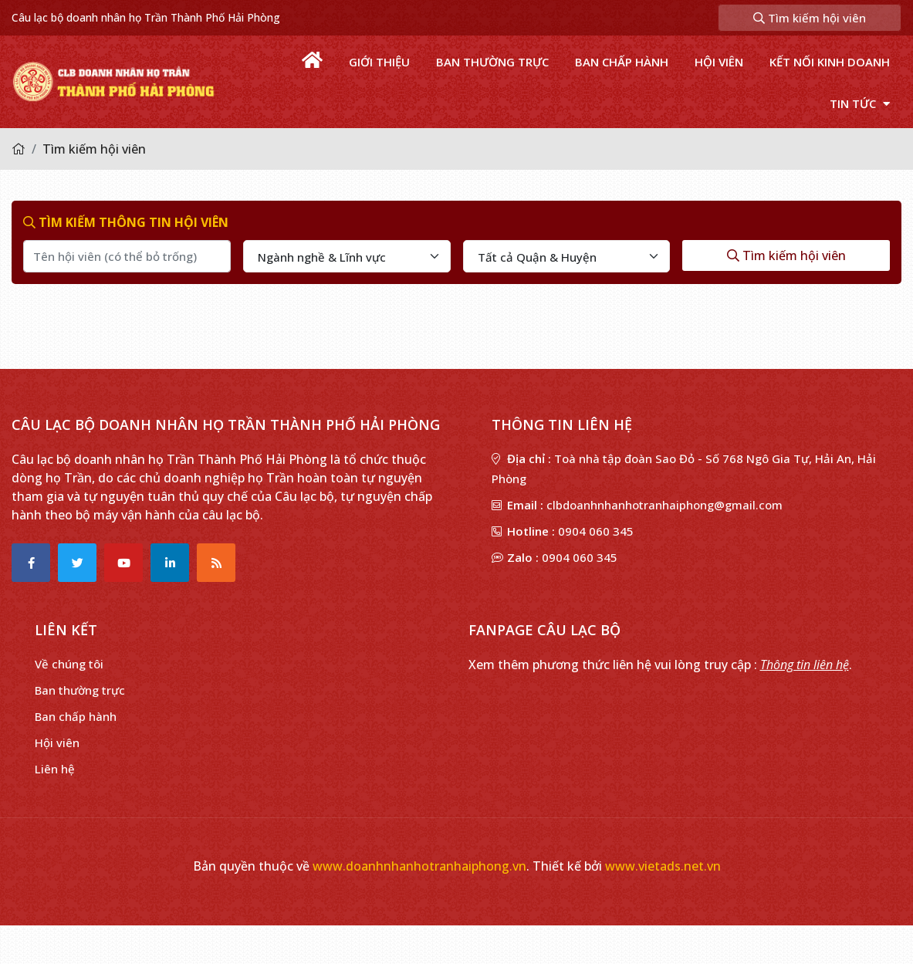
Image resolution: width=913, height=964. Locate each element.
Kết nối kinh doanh (829, 61)
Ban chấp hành (621, 61)
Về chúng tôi (69, 663)
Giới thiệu (379, 61)
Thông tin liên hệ (804, 664)
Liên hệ (55, 768)
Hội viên (719, 61)
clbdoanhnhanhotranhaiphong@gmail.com (664, 504)
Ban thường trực (492, 61)
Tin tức (860, 103)
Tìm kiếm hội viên (809, 17)
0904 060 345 (596, 531)
